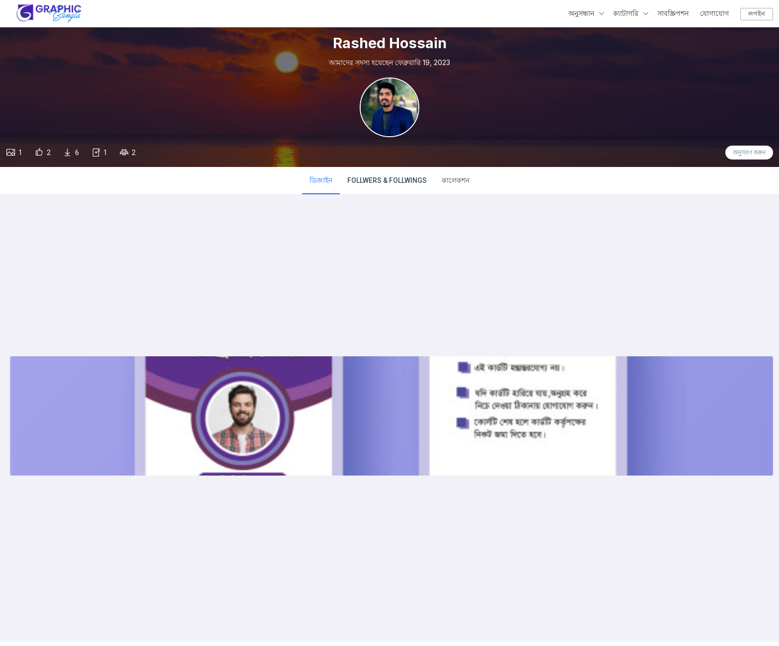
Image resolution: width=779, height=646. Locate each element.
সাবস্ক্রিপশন (673, 13)
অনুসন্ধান (581, 13)
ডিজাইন (321, 180)
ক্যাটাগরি (625, 13)
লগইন (756, 13)
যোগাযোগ (714, 13)
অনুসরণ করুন (749, 152)
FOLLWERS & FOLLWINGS (387, 180)
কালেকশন (455, 180)
